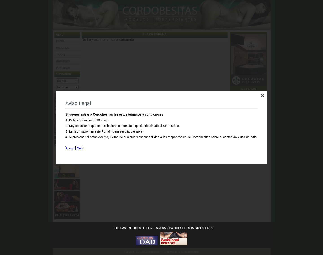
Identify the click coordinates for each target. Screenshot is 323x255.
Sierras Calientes (127, 228)
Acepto (70, 148)
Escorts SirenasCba (158, 228)
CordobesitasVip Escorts (193, 228)
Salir (80, 148)
